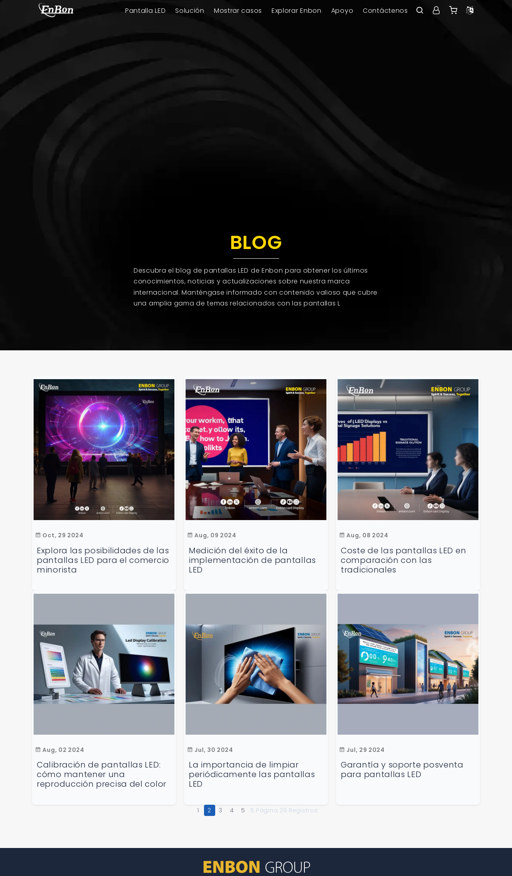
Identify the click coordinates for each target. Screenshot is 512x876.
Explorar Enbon (297, 10)
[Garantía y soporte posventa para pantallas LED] (408, 664)
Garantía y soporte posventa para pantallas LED (402, 769)
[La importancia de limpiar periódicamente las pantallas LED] (256, 664)
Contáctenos (385, 10)
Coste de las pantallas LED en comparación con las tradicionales (403, 560)
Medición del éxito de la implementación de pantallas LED (252, 560)
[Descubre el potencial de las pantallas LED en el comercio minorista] (104, 449)
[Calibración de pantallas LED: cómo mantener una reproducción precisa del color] (104, 664)
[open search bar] (419, 11)
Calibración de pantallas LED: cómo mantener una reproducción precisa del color (101, 774)
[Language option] (470, 11)
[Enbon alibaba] (453, 11)
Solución (189, 10)
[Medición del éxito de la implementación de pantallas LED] (256, 449)
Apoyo (342, 10)
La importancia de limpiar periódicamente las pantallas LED (252, 774)
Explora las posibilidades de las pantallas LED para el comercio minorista (103, 560)
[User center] (436, 11)
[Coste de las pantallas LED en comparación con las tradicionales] (408, 449)
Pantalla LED (145, 10)
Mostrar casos (238, 10)
